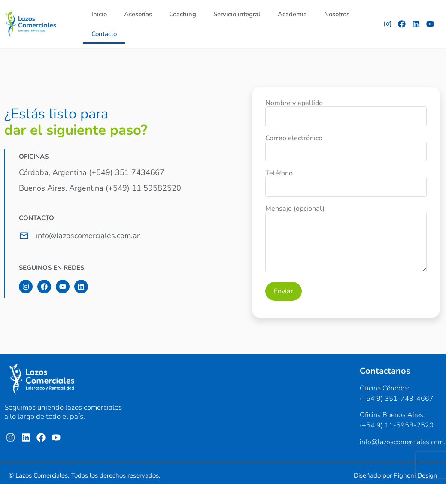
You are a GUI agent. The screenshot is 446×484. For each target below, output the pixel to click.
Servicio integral (237, 14)
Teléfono (346, 180)
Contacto (104, 34)
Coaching (182, 14)
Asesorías (138, 14)
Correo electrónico (346, 145)
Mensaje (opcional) (346, 239)
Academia (292, 14)
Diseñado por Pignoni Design (395, 475)
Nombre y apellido (346, 110)
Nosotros (336, 14)
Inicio (99, 14)
